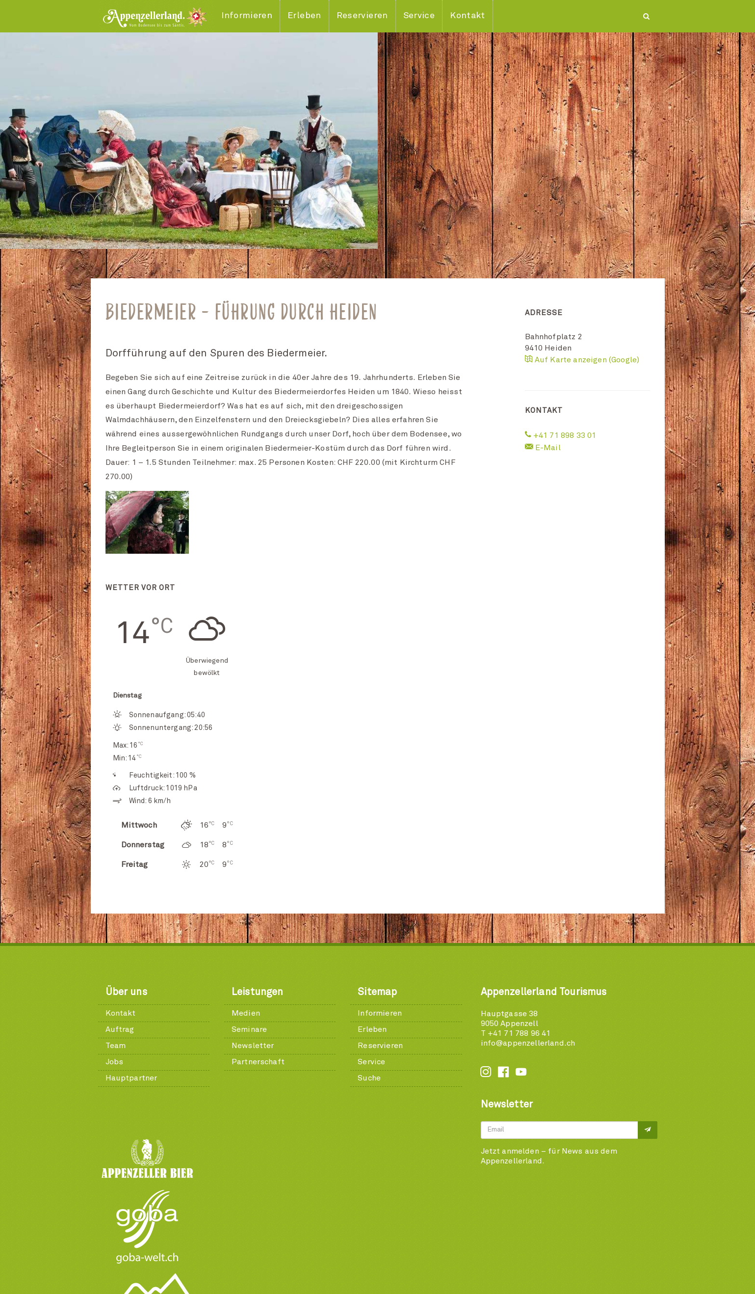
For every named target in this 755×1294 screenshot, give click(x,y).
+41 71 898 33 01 (561, 435)
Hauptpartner (131, 1078)
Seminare (249, 1029)
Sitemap (377, 992)
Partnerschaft (258, 1062)
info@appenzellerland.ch (528, 1043)
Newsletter (253, 1046)
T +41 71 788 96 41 (516, 1033)
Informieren (380, 1013)
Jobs (114, 1062)
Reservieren (380, 1046)
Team (115, 1046)
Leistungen (258, 992)
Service (371, 1062)
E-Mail (543, 448)
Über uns (126, 992)
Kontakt (120, 1013)
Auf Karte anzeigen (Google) (582, 360)
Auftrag (119, 1029)
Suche (369, 1078)
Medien (246, 1013)
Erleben (372, 1029)
